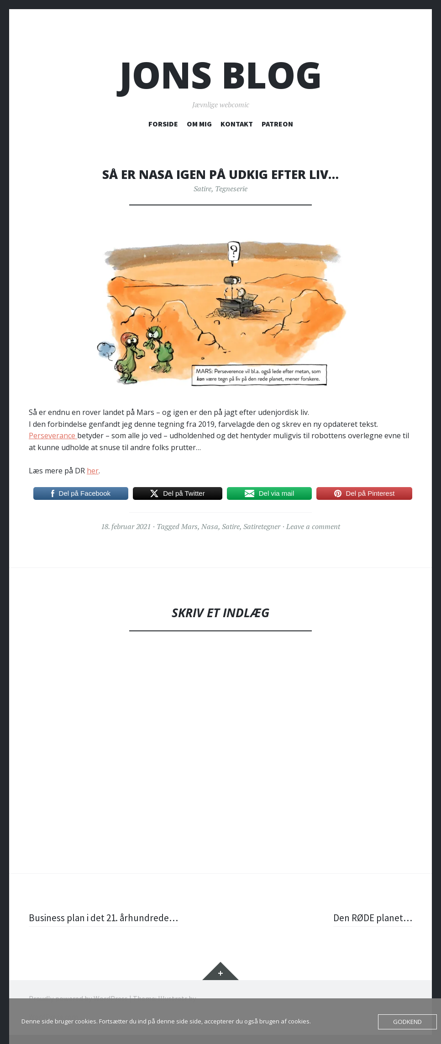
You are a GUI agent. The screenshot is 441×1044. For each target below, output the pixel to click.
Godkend (408, 1022)
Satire (202, 189)
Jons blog (221, 74)
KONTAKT (236, 123)
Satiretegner (261, 526)
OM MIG (199, 123)
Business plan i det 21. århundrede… (106, 917)
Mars (189, 526)
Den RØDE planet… (371, 917)
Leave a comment (313, 526)
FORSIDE (163, 123)
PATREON (277, 123)
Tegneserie (231, 189)
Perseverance (53, 435)
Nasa (209, 526)
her (93, 471)
